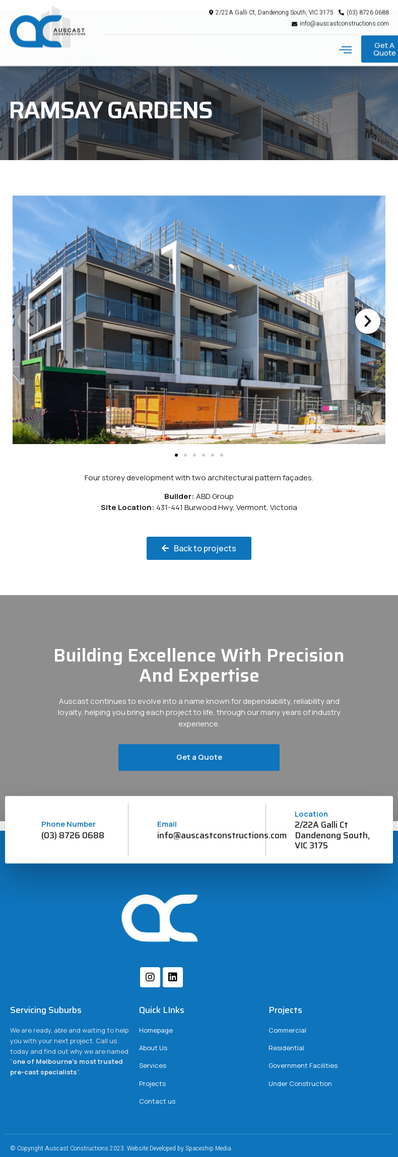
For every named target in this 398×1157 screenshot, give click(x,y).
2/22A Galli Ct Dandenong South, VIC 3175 (332, 835)
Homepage (156, 1030)
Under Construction (300, 1083)
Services (152, 1065)
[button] (345, 41)
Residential (286, 1047)
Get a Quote (199, 757)
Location (311, 814)
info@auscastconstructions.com (222, 835)
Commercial (287, 1030)
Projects (152, 1083)
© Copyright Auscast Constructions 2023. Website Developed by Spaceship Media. (121, 1148)
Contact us (157, 1101)
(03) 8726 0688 (72, 835)
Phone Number (68, 824)
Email (167, 824)
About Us (153, 1047)
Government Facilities (303, 1065)
